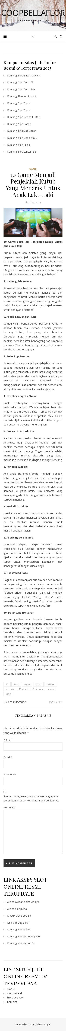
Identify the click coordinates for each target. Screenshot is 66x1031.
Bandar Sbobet (27, 96)
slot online (24, 929)
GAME (33, 168)
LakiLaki (51, 684)
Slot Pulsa (24, 144)
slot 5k (11, 989)
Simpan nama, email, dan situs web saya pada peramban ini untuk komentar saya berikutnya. (31, 798)
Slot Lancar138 (27, 151)
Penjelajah (38, 689)
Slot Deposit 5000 (29, 117)
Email (8, 757)
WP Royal (45, 1024)
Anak (16, 684)
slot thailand (14, 993)
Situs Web (10, 774)
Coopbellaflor (33, 13)
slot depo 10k (20, 922)
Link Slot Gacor (27, 130)
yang (8, 693)
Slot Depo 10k (26, 89)
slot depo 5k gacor (29, 936)
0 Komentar (55, 702)
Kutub (38, 684)
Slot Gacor (24, 124)
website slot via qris (27, 901)
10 (7, 684)
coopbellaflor (18, 701)
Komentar (10, 807)
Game (27, 684)
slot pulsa (21, 908)
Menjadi (23, 689)
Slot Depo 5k (26, 82)
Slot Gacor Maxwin (29, 75)
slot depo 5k (23, 915)
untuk (51, 689)
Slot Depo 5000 (27, 137)
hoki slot (12, 1002)
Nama (8, 739)
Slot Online (24, 103)
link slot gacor (15, 997)
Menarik (10, 689)
